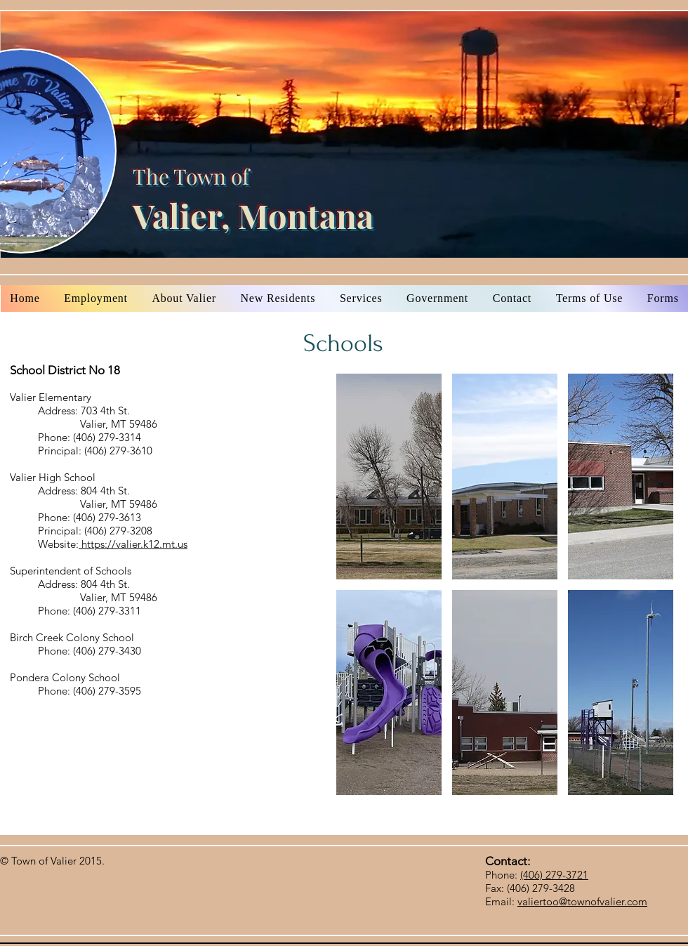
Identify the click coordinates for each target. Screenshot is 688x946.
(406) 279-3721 (554, 874)
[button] (389, 476)
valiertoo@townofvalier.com (582, 901)
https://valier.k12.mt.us (133, 544)
